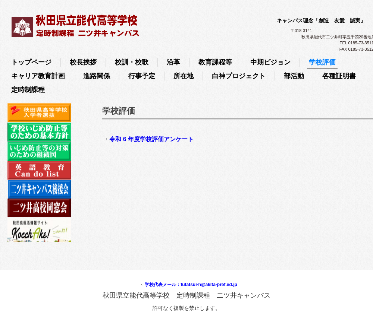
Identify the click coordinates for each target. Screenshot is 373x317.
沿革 (173, 62)
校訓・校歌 (131, 62)
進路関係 (96, 76)
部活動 (294, 76)
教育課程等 (215, 62)
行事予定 (141, 76)
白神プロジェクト (239, 76)
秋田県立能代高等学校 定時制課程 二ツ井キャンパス (136, 24)
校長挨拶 (83, 62)
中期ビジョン (270, 62)
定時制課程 (28, 89)
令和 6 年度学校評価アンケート (151, 139)
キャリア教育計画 (38, 76)
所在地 (183, 76)
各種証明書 (339, 76)
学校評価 (322, 62)
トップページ (31, 62)
